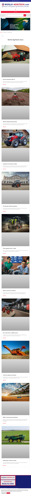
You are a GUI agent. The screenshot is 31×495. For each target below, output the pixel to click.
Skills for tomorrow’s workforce (9, 290)
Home (1, 32)
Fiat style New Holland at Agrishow (10, 206)
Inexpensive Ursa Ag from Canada (10, 163)
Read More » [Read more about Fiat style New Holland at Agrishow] (4, 211)
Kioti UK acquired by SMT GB (9, 79)
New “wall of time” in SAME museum (10, 332)
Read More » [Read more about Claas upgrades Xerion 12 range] (4, 253)
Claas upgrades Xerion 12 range (9, 248)
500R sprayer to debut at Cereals (9, 460)
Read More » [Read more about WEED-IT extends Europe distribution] (4, 423)
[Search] (25, 15)
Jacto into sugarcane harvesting (9, 375)
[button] (15, 9)
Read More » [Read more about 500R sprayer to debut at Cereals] (4, 465)
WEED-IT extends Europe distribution (10, 417)
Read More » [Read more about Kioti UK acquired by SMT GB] (4, 84)
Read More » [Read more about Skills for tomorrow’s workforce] (4, 295)
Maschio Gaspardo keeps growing (10, 121)
